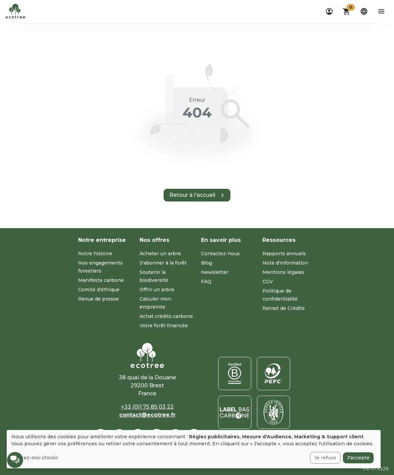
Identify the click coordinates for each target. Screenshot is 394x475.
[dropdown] (329, 11)
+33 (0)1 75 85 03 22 (147, 407)
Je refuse (325, 458)
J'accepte (358, 458)
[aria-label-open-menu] (381, 11)
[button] (346, 11)
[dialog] (194, 449)
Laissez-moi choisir (34, 458)
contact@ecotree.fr (147, 415)
